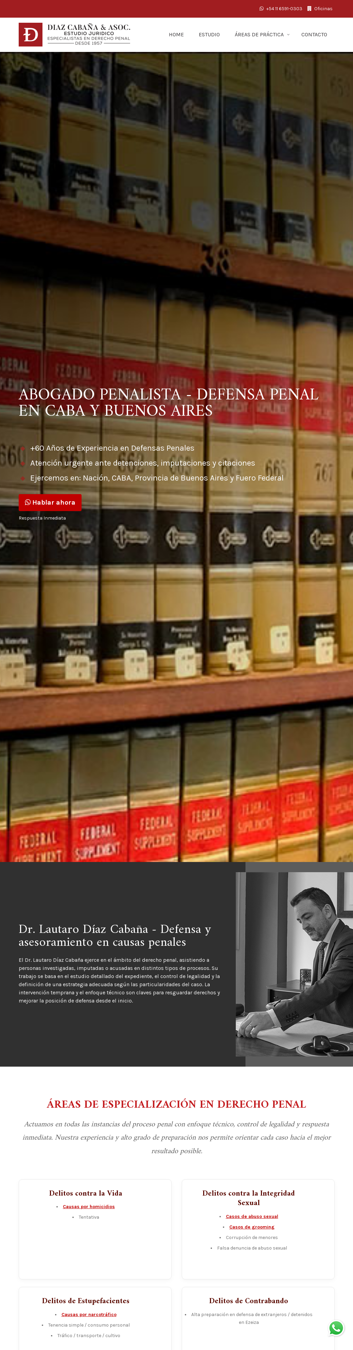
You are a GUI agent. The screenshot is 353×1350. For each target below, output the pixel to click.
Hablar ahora (50, 502)
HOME (176, 34)
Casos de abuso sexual (252, 1216)
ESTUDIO (209, 34)
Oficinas (320, 9)
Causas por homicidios (89, 1207)
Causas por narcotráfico (89, 1314)
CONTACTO (314, 34)
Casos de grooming (252, 1227)
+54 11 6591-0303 (281, 9)
